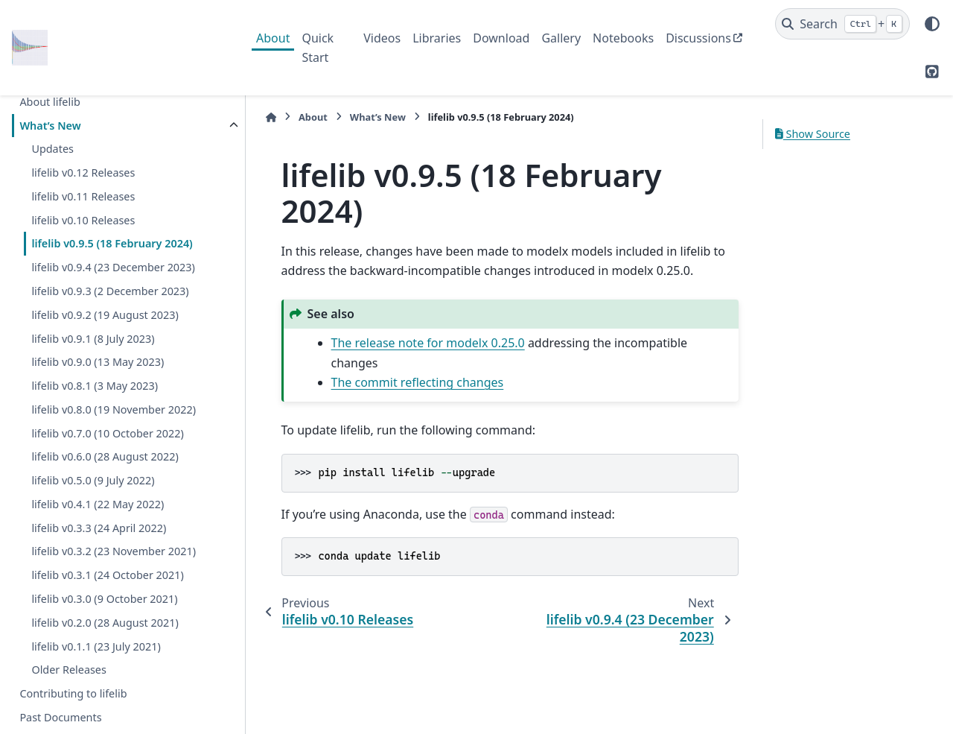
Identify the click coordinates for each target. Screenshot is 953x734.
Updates (52, 149)
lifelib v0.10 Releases (83, 220)
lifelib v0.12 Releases (83, 172)
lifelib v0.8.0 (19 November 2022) (113, 409)
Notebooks (623, 38)
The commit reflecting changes (410, 382)
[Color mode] (932, 24)
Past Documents (60, 717)
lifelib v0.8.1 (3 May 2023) (94, 386)
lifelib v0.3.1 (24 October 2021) (107, 575)
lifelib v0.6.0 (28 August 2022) (104, 456)
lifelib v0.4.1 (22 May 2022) (97, 504)
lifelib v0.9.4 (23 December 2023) (113, 267)
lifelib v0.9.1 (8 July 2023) (92, 339)
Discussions (698, 38)
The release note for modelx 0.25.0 (420, 343)
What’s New (49, 125)
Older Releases (68, 669)
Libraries (436, 38)
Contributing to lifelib (73, 693)
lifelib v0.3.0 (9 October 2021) (104, 599)
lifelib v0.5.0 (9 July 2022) (92, 480)
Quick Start (318, 48)
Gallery (561, 38)
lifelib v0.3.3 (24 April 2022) (98, 528)
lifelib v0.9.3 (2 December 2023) (109, 291)
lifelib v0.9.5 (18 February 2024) (111, 243)
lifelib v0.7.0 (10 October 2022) (107, 433)
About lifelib (49, 102)
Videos (382, 38)
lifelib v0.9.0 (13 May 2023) (97, 362)
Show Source (812, 134)
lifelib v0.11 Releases (83, 196)
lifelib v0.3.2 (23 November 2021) (113, 551)
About (273, 38)
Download (501, 38)
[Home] (263, 117)
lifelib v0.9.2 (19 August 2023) (104, 315)
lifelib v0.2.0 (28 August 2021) (104, 623)
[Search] (842, 23)
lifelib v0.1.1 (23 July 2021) (95, 646)
